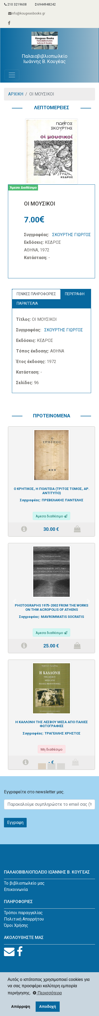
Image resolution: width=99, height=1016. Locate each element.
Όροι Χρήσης (16, 925)
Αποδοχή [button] (47, 1006)
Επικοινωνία (16, 889)
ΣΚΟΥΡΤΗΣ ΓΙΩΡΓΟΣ (71, 234)
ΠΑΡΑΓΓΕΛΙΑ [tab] (27, 303)
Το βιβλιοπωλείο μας (24, 883)
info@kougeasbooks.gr (26, 13)
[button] (14, 601)
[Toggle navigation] (11, 75)
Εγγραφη (15, 822)
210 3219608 (15, 4)
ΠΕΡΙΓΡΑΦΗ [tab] (74, 294)
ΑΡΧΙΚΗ (15, 94)
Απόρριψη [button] (20, 1006)
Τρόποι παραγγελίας (23, 912)
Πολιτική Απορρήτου (24, 919)
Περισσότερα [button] (47, 993)
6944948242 (45, 4)
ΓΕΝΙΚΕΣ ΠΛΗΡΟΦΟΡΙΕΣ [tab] (36, 294)
